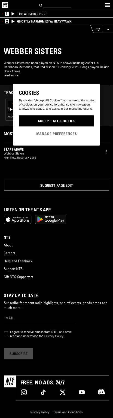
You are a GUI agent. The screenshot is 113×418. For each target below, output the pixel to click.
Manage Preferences (56, 133)
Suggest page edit (56, 185)
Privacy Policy (53, 336)
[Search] (40, 5)
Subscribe (18, 353)
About (8, 245)
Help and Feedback (18, 261)
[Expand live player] (108, 29)
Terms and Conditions (68, 412)
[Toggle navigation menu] (107, 5)
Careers (9, 253)
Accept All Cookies (57, 121)
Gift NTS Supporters (18, 277)
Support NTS (13, 268)
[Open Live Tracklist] (96, 29)
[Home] (5, 5)
